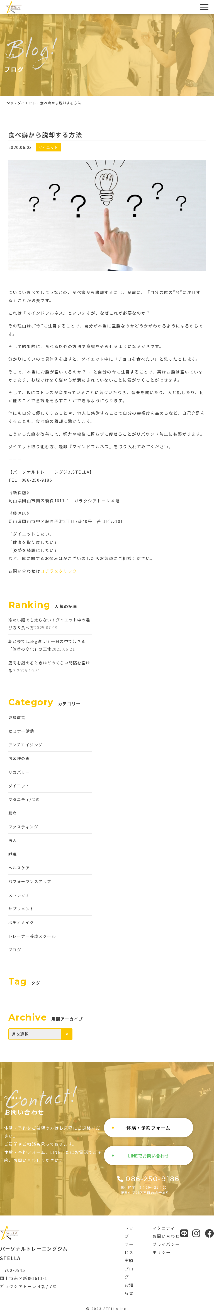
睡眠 (12, 854)
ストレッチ (19, 895)
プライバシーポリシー (166, 1248)
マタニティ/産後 (24, 799)
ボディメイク (21, 922)
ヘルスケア (19, 867)
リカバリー (19, 772)
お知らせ (129, 1289)
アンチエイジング (25, 744)
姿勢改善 (17, 717)
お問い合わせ (166, 1236)
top (10, 102)
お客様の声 (19, 758)
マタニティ (163, 1228)
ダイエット (27, 102)
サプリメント (21, 908)
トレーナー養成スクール (32, 936)
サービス (129, 1248)
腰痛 (12, 813)
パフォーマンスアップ (30, 881)
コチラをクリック (58, 571)
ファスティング (23, 826)
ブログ (14, 949)
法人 (12, 840)
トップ (129, 1232)
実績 (129, 1260)
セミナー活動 (21, 731)
